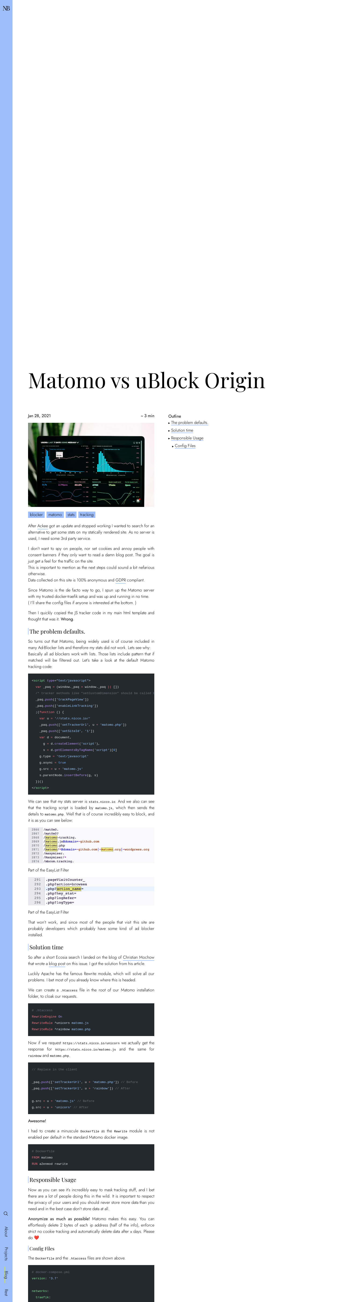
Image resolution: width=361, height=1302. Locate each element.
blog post (57, 964)
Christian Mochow (138, 957)
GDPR (121, 580)
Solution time (182, 430)
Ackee (42, 526)
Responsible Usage (187, 438)
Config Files (185, 445)
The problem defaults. (189, 422)
